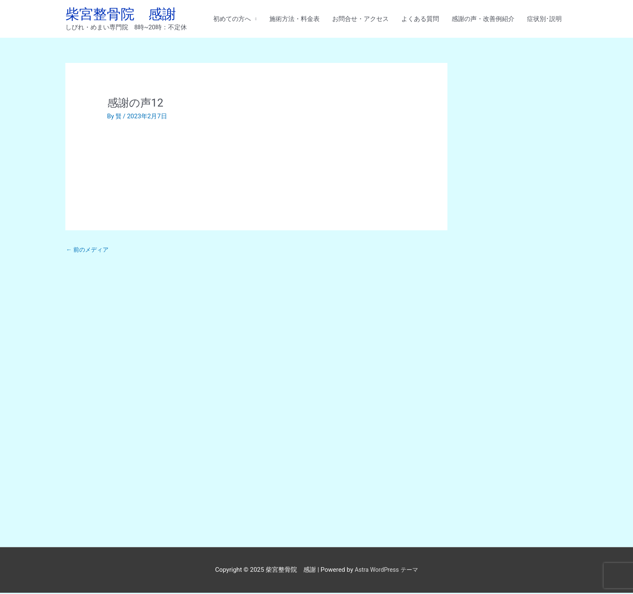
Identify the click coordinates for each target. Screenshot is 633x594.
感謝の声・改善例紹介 (483, 19)
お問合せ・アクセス (360, 19)
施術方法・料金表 (294, 19)
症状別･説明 (544, 19)
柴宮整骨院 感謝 (124, 14)
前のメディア (89, 251)
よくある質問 (420, 19)
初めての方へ (232, 19)
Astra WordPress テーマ (386, 571)
